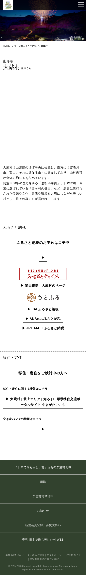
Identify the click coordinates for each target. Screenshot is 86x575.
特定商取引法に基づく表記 (44, 559)
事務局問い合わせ (15, 555)
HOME (6, 46)
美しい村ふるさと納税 (25, 46)
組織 (43, 481)
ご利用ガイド (73, 555)
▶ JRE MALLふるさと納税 (43, 328)
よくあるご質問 (35, 555)
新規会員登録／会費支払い (43, 525)
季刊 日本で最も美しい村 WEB (43, 539)
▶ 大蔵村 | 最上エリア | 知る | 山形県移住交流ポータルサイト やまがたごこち (43, 401)
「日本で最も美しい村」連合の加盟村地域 (43, 467)
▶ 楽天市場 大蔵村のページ (42, 285)
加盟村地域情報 (43, 496)
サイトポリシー (55, 555)
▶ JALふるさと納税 (42, 309)
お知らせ (43, 510)
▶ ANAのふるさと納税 (43, 319)
